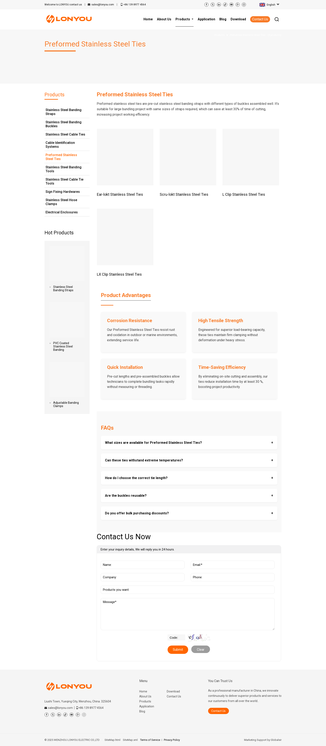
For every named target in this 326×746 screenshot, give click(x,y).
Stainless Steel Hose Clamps (61, 202)
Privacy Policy (172, 739)
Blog (142, 711)
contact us (63, 4)
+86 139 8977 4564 (134, 4)
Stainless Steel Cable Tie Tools (64, 181)
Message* (188, 614)
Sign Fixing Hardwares (63, 192)
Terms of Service (150, 739)
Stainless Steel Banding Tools (64, 169)
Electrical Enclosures (62, 212)
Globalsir (276, 739)
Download (173, 691)
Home (143, 691)
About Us (145, 696)
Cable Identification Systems (60, 145)
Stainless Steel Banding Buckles (64, 124)
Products (145, 701)
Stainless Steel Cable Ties (65, 134)
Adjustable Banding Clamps (66, 404)
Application (146, 706)
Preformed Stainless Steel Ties (61, 157)
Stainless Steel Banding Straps (64, 112)
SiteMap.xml (130, 739)
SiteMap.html (112, 739)
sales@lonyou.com (102, 4)
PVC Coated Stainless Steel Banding (63, 346)
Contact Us (260, 19)
